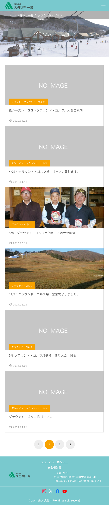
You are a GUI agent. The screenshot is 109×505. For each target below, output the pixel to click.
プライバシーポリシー (54, 462)
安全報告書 (54, 467)
